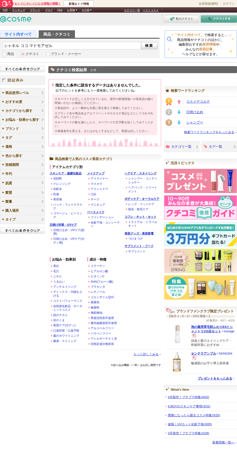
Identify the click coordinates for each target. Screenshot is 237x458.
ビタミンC (97, 276)
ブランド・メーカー (66, 54)
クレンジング (62, 184)
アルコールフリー (102, 328)
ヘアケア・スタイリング (140, 173)
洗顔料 (57, 178)
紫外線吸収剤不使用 (104, 323)
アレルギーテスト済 (104, 338)
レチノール (98, 292)
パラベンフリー (101, 333)
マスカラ (96, 184)
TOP (5, 9)
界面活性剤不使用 (102, 318)
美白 (56, 266)
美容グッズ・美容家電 (139, 233)
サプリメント (137, 251)
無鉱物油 (96, 312)
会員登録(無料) (208, 3)
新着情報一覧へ (223, 442)
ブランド (35, 9)
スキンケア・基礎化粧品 (65, 173)
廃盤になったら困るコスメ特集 (194, 415)
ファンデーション (102, 217)
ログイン (229, 3)
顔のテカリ (60, 315)
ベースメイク (95, 212)
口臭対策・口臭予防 (66, 330)
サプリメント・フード (139, 246)
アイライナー (99, 178)
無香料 (95, 307)
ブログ (49, 9)
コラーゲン (98, 266)
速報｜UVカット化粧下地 (190, 424)
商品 (10, 54)
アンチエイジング (64, 286)
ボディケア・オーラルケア (142, 199)
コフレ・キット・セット (140, 216)
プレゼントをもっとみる (215, 378)
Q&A (60, 9)
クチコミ (32, 54)
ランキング (18, 9)
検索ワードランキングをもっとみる (209, 132)
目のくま (59, 320)
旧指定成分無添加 (102, 344)
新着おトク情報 (79, 4)
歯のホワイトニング (66, 335)
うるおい (59, 281)
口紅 (93, 194)
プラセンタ (98, 286)
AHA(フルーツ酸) (102, 281)
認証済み (22, 80)
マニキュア (98, 204)
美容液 (57, 199)
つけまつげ (135, 238)
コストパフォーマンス (67, 301)
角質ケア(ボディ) (64, 325)
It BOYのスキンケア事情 (189, 406)
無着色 (95, 302)
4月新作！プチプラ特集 (188, 397)
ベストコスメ (151, 10)
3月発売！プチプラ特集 (188, 433)
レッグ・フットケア (141, 204)
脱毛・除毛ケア (138, 209)
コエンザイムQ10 (102, 297)
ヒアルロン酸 (99, 271)
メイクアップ (95, 173)
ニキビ (57, 276)
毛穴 (56, 271)
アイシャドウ (99, 189)
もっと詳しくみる (146, 354)
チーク (95, 199)
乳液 (56, 194)
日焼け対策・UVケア (63, 224)
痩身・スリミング (64, 341)
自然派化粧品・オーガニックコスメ (67, 307)
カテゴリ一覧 (132, 10)
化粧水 (57, 189)
